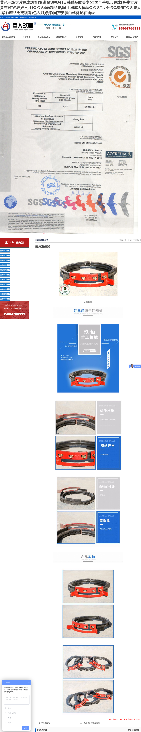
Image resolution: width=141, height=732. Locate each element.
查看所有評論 (133, 730)
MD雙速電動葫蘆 (13, 255)
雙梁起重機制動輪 (93, 723)
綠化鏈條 (10, 275)
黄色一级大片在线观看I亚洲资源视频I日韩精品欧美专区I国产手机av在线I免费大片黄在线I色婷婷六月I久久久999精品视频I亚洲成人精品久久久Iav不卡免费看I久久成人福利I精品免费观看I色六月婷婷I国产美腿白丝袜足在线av (70, 7)
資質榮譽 (79, 37)
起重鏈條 (10, 279)
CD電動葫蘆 (11, 251)
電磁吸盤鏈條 (12, 294)
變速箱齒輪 (45, 723)
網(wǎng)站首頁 (8, 37)
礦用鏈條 (10, 284)
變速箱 (9, 289)
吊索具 (9, 299)
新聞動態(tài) (61, 37)
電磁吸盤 (10, 270)
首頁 (129, 240)
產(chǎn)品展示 (44, 37)
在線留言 (114, 37)
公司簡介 (26, 37)
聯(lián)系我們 (132, 37)
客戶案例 (97, 37)
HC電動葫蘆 (11, 260)
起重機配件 (11, 265)
